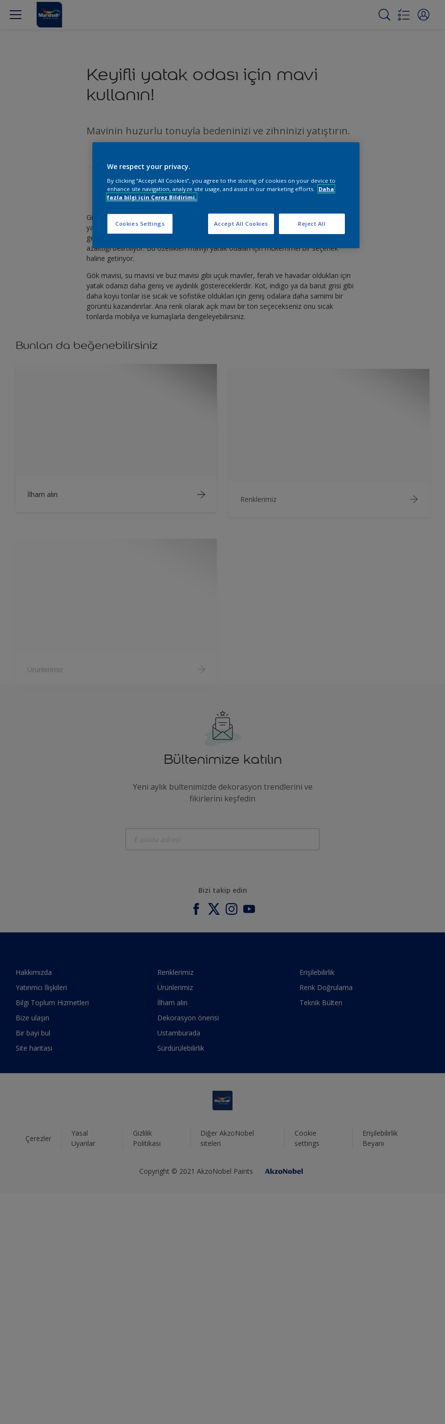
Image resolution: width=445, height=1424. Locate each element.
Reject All (312, 223)
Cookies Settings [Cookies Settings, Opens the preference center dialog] (140, 223)
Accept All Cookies (241, 223)
